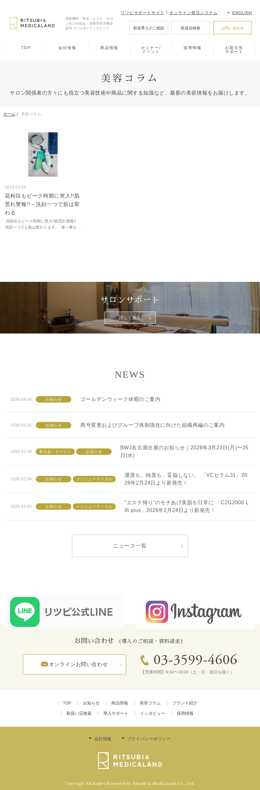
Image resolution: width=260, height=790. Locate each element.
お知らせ (91, 703)
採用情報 (193, 48)
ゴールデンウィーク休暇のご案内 (120, 419)
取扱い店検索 (79, 713)
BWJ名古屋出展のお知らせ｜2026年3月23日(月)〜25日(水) (184, 471)
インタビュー (152, 713)
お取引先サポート (234, 50)
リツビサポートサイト (143, 12)
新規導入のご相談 (148, 28)
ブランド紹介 (184, 703)
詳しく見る (130, 317)
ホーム (9, 114)
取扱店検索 (190, 28)
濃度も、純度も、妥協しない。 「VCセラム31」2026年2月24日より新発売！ (186, 499)
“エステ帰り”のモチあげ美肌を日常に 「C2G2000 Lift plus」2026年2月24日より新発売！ (187, 526)
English (242, 12)
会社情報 (67, 48)
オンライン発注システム (193, 12)
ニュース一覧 (130, 566)
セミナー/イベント (151, 50)
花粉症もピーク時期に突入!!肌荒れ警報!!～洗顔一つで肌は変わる (42, 204)
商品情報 (109, 48)
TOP (26, 48)
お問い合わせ (232, 28)
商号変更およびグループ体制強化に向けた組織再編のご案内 (152, 444)
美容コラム (150, 703)
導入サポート (115, 713)
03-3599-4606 (195, 661)
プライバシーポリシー (149, 738)
